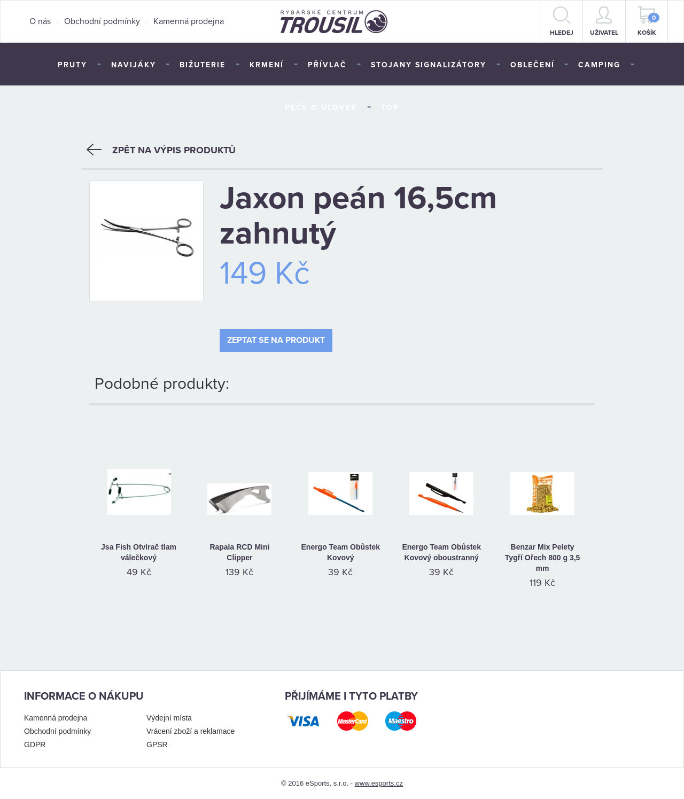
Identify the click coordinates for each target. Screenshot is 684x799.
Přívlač (327, 64)
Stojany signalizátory (428, 64)
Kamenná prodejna (188, 21)
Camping (599, 64)
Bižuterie (203, 64)
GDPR (34, 744)
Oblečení (532, 64)
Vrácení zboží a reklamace (190, 731)
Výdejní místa (169, 718)
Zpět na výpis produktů (161, 150)
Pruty (72, 64)
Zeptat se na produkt (276, 340)
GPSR (157, 744)
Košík (649, 21)
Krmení (267, 64)
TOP (390, 107)
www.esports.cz (379, 783)
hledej (561, 21)
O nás (40, 21)
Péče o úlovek (321, 107)
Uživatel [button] (604, 21)
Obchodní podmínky (102, 21)
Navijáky (133, 64)
